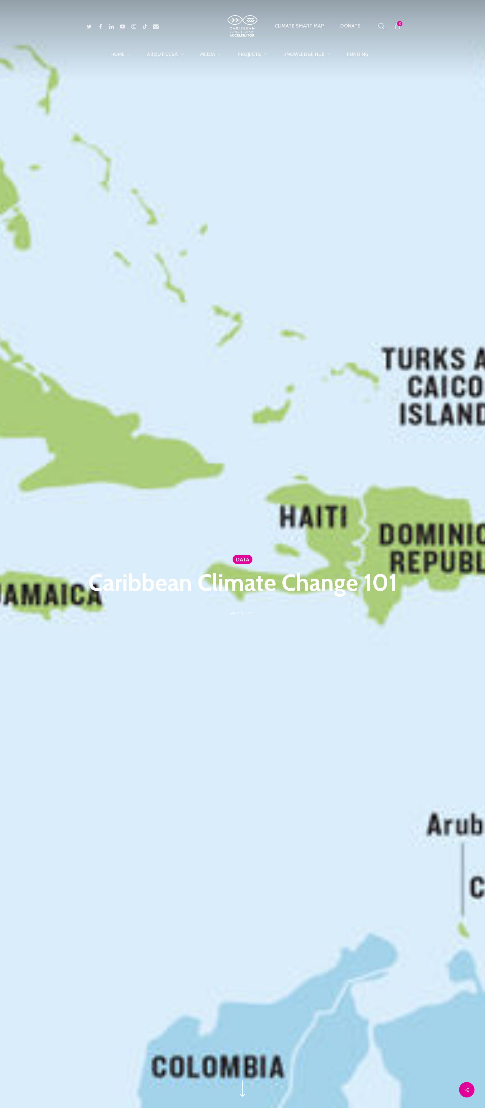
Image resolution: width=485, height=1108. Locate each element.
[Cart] (397, 26)
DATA (242, 559)
